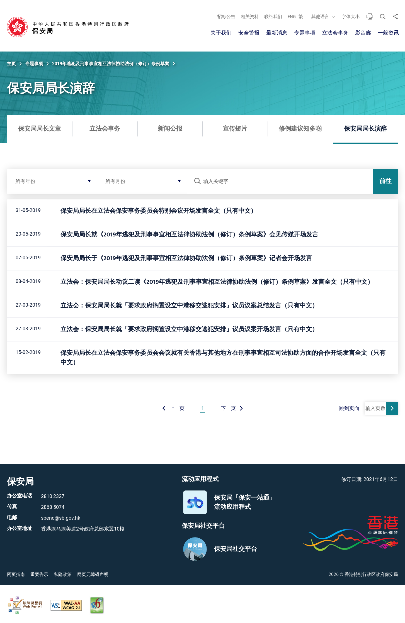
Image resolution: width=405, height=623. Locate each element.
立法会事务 (335, 33)
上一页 (173, 408)
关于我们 (221, 33)
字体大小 (350, 17)
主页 (11, 63)
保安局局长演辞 (365, 129)
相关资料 (249, 17)
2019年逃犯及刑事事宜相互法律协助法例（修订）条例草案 (110, 63)
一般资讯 (388, 33)
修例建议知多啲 (300, 129)
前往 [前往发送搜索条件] (385, 181)
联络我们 (273, 17)
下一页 (232, 408)
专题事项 (304, 33)
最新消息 (276, 33)
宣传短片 (235, 129)
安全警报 (249, 33)
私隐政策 (63, 574)
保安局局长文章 (39, 129)
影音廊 (363, 33)
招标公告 (226, 17)
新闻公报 (170, 129)
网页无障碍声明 (92, 574)
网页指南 (16, 574)
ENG (291, 17)
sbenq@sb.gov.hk (60, 518)
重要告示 (39, 574)
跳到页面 (349, 408)
